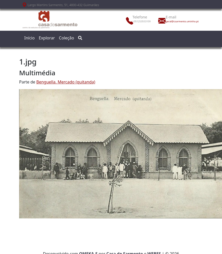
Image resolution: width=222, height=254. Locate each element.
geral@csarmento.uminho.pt (177, 21)
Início (29, 38)
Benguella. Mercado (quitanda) (65, 82)
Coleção (66, 38)
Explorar (47, 38)
